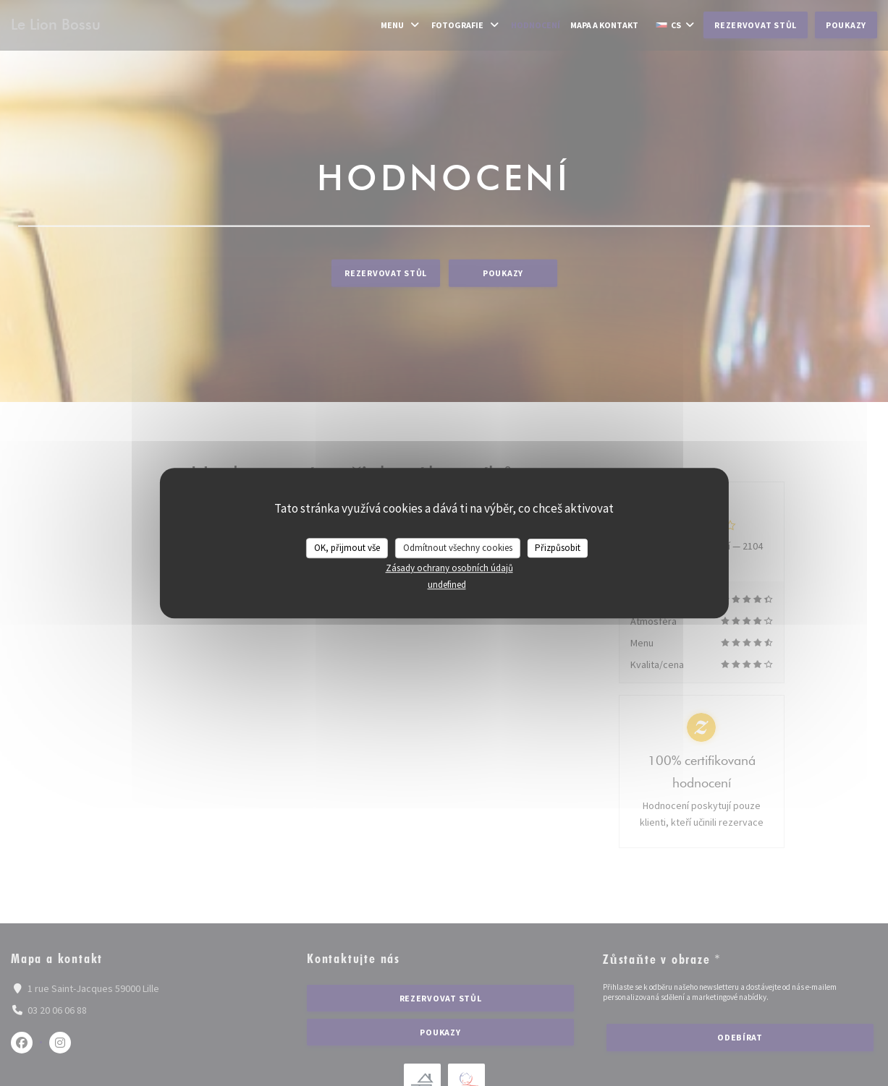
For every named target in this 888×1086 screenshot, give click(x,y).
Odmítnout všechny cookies (457, 548)
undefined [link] (447, 584)
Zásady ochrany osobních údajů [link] (449, 568)
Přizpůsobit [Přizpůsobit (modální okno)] (557, 548)
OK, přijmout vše (347, 548)
